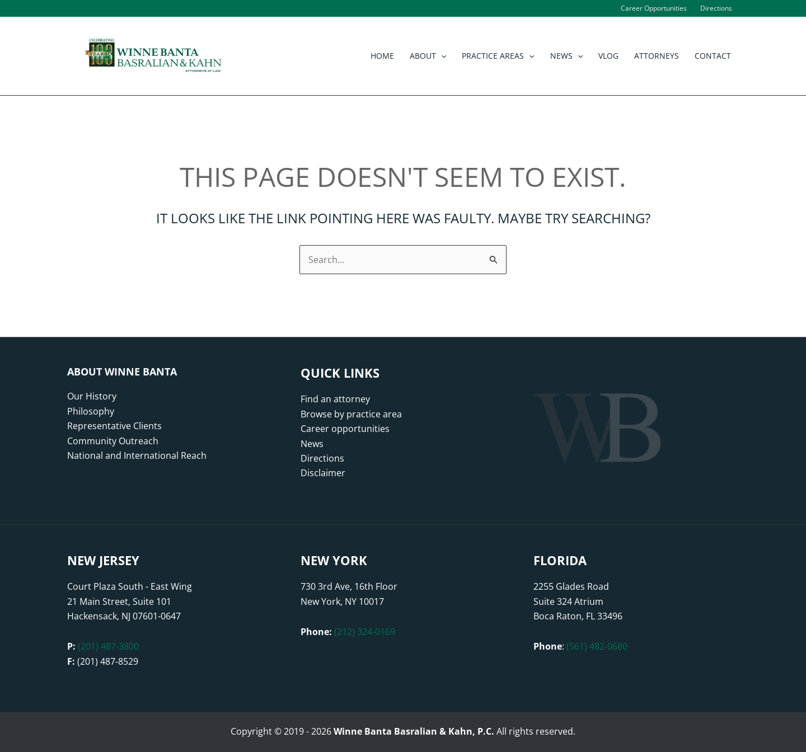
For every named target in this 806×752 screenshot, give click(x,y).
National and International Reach (137, 455)
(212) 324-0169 (364, 632)
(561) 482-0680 (596, 646)
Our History (91, 396)
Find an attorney (335, 399)
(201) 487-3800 (108, 646)
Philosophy (90, 411)
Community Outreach (112, 441)
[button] (441, 56)
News (312, 444)
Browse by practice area (351, 414)
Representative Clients (114, 426)
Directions (322, 458)
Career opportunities (345, 428)
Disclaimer (323, 473)
